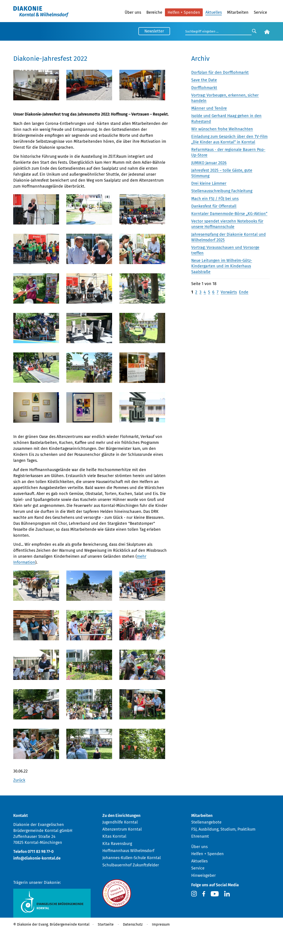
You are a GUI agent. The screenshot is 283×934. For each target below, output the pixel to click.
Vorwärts (229, 292)
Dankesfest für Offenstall (213, 206)
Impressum (161, 924)
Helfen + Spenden (184, 12)
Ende (243, 292)
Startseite (106, 924)
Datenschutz (133, 924)
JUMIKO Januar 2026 (209, 162)
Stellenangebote (206, 822)
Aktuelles (213, 12)
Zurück (19, 780)
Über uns (133, 12)
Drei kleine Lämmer (208, 183)
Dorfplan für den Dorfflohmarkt (220, 72)
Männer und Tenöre (209, 108)
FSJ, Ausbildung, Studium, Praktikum (223, 829)
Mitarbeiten (238, 12)
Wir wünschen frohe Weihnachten (222, 129)
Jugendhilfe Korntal (120, 822)
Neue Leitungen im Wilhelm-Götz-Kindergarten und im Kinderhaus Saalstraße (221, 266)
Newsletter (154, 31)
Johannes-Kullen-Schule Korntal (131, 857)
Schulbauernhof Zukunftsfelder (130, 865)
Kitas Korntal (114, 836)
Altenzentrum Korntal (122, 829)
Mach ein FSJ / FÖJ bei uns (215, 198)
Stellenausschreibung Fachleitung (221, 190)
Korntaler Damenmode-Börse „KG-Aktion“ (229, 213)
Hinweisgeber (203, 875)
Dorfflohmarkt (204, 87)
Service (260, 12)
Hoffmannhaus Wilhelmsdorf (128, 850)
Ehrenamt (200, 836)
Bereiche (154, 12)
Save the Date (204, 80)
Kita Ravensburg (117, 843)
